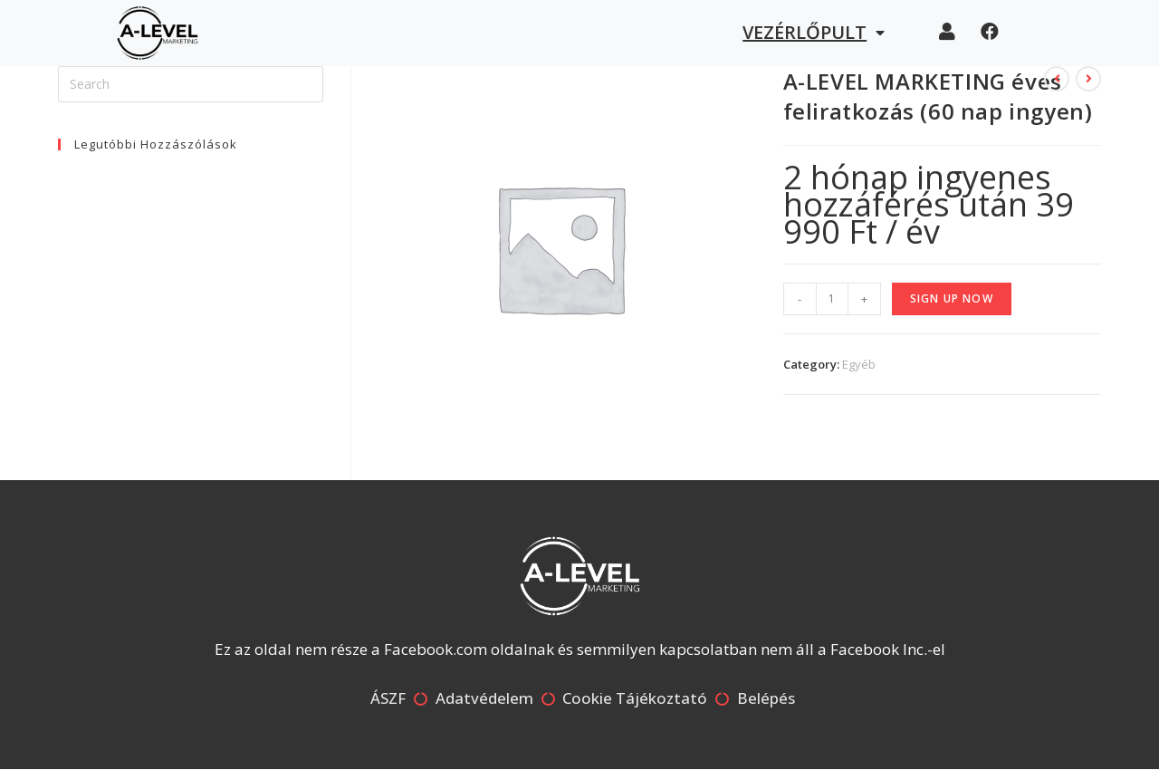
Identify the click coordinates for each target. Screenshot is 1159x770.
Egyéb (859, 364)
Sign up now (951, 298)
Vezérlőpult (813, 32)
